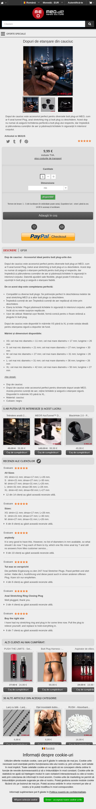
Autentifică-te (75, 2)
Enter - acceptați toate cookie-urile (64, 799)
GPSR (23, 250)
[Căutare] (89, 24)
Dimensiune (48, 183)
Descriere (10, 250)
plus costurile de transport (48, 158)
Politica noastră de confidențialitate (67, 792)
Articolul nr (11, 136)
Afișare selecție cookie (25, 799)
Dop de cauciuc (14, 384)
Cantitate (48, 169)
